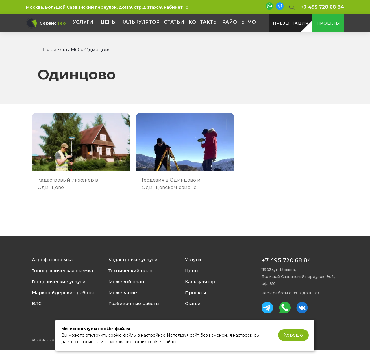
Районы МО (239, 22)
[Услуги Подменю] (95, 22)
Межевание (122, 292)
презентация (291, 23)
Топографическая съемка (62, 270)
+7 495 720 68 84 (322, 7)
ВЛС (37, 303)
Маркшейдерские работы (63, 292)
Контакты (203, 22)
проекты (328, 23)
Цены (109, 22)
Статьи (174, 22)
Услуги (83, 22)
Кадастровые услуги (133, 259)
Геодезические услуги (59, 281)
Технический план (130, 270)
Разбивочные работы (134, 303)
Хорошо (293, 335)
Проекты (195, 292)
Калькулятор (140, 22)
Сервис (53, 23)
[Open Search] (292, 7)
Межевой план (126, 281)
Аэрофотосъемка (52, 259)
